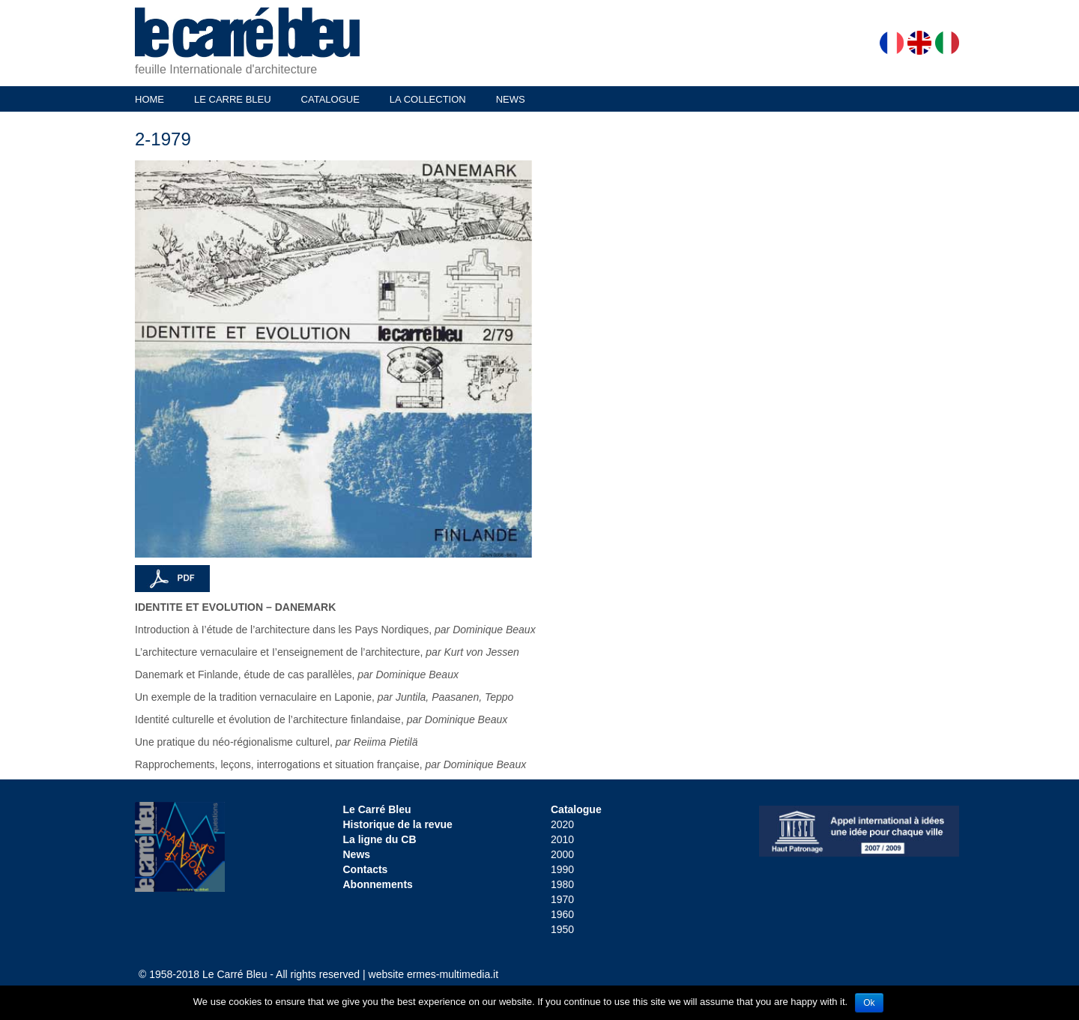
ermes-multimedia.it (452, 974)
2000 (562, 854)
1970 (562, 899)
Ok (868, 1003)
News (357, 854)
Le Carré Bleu (377, 809)
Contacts (365, 869)
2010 (562, 839)
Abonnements (378, 884)
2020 (562, 824)
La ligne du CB (380, 839)
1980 (562, 884)
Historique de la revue (398, 824)
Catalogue (576, 809)
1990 (562, 869)
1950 (562, 929)
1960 (562, 914)
